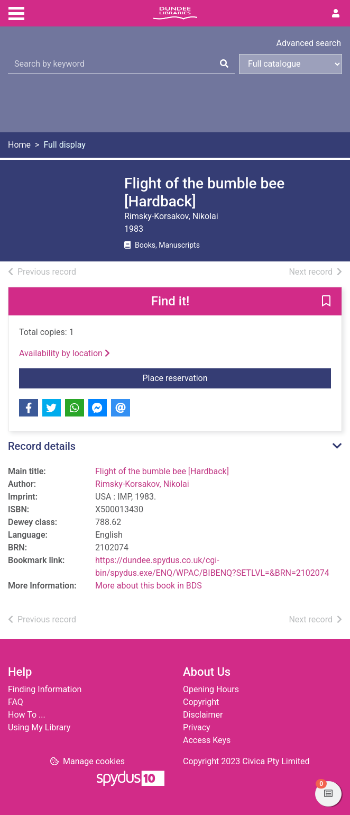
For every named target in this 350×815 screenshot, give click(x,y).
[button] (326, 302)
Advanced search (309, 43)
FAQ (15, 702)
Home (19, 145)
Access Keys (207, 740)
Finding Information (44, 689)
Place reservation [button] (237, 377)
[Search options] (290, 64)
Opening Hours (211, 689)
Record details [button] (42, 446)
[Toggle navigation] (16, 12)
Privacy (196, 727)
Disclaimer (203, 715)
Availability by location (64, 353)
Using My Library (39, 727)
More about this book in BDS (148, 586)
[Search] (224, 64)
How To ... (26, 715)
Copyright (201, 702)
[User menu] (336, 13)
